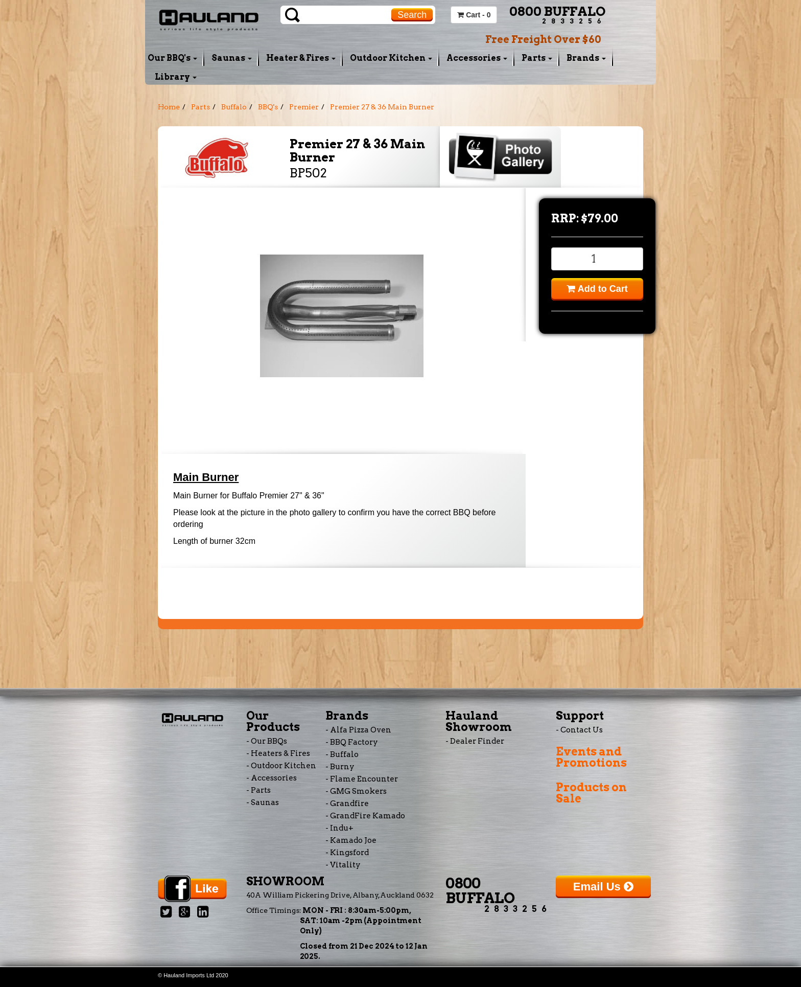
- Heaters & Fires (278, 753)
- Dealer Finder (474, 741)
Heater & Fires (301, 58)
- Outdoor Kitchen (281, 765)
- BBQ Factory (351, 742)
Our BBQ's (172, 58)
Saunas (231, 58)
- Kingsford (347, 852)
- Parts (258, 790)
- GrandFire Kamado (365, 815)
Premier (304, 107)
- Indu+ (339, 828)
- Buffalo (342, 754)
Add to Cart (597, 289)
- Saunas (262, 802)
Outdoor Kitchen (391, 58)
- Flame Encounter (361, 779)
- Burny (340, 766)
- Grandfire (347, 803)
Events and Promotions (591, 757)
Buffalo (234, 107)
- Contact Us (579, 729)
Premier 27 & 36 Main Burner (382, 107)
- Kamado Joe (350, 840)
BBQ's (268, 107)
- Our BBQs (266, 741)
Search (412, 15)
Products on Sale (591, 793)
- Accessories (271, 778)
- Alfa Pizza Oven (358, 729)
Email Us (603, 886)
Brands (586, 58)
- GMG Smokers (356, 791)
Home (169, 107)
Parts (537, 58)
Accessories (476, 58)
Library (176, 77)
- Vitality (343, 864)
